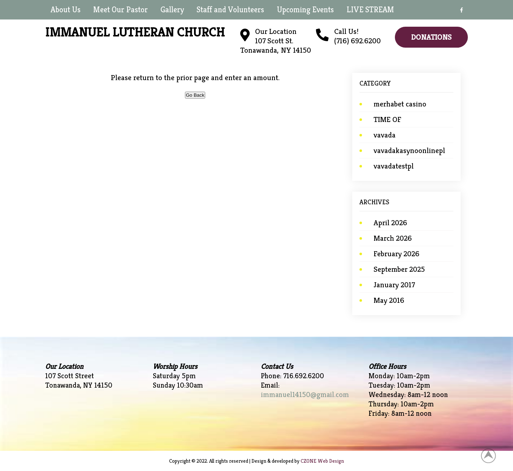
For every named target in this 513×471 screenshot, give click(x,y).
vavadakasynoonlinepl (409, 150)
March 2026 (393, 238)
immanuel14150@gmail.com (305, 394)
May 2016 (389, 300)
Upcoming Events (305, 9)
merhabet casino (400, 104)
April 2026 (390, 222)
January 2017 (394, 284)
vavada (385, 135)
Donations (431, 37)
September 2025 (399, 269)
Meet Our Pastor (120, 9)
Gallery (172, 9)
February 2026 (396, 253)
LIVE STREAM (370, 9)
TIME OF (387, 119)
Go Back (195, 95)
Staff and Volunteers (230, 9)
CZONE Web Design (322, 461)
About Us (66, 9)
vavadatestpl (394, 166)
